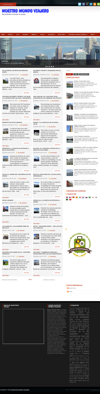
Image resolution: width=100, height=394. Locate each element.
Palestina (85, 367)
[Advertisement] (89, 18)
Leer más (26, 93)
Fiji (79, 353)
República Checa (82, 370)
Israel (87, 360)
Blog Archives (84, 74)
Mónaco (71, 365)
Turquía (71, 373)
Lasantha (85, 389)
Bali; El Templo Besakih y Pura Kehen (84, 103)
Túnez (86, 372)
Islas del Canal (74, 360)
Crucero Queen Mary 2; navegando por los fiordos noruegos (79, 346)
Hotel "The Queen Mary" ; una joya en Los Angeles (47, 227)
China (85, 309)
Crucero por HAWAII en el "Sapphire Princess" (16, 253)
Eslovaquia (85, 349)
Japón (82, 362)
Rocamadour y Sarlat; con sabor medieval (86, 147)
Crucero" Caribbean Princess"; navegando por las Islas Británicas (47, 253)
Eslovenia (72, 351)
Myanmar (77, 365)
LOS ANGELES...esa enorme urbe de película (15, 227)
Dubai (73, 349)
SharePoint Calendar (95, 390)
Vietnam (72, 382)
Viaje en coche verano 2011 (79, 377)
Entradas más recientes (9, 280)
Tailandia (79, 372)
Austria (85, 308)
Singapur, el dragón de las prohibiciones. (85, 114)
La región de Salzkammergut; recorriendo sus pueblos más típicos (86, 159)
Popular (69, 74)
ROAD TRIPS (62, 34)
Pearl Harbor (7, 200)
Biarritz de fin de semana (12, 122)
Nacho (70, 291)
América (35, 34)
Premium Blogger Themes (94, 389)
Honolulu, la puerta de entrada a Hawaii (46, 201)
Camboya (72, 309)
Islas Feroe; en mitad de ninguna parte (15, 71)
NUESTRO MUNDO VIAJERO (25, 11)
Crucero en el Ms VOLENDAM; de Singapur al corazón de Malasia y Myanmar (79, 327)
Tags (76, 74)
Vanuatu (78, 373)
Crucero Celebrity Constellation (81, 323)
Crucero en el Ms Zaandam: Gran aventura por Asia (79, 333)
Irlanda (81, 359)
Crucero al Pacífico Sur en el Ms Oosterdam (79, 316)
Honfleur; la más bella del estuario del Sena (86, 92)
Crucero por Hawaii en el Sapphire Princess (79, 343)
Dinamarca (86, 348)
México (85, 364)
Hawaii (81, 356)
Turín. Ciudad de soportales (82, 136)
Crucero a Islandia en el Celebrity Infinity (79, 312)
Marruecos (79, 364)
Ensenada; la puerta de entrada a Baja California (15, 149)
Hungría (84, 357)
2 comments (25, 74)
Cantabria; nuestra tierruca (78, 34)
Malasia (72, 364)
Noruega (85, 365)
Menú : (3, 34)
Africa (43, 34)
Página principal (8, 4)
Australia (78, 308)
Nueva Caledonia (75, 367)
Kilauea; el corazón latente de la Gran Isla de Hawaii (46, 149)
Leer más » (5, 119)
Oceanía (26, 34)
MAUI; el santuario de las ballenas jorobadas (47, 175)
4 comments (21, 256)
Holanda (87, 355)
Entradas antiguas (49, 280)
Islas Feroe (82, 360)
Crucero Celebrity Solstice (79, 324)
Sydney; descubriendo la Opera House (85, 169)
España (79, 351)
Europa (11, 34)
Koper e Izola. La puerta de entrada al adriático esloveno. (84, 126)
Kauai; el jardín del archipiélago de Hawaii (16, 175)
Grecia (75, 356)
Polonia (72, 369)
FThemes (72, 389)
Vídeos (92, 34)
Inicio (30, 279)
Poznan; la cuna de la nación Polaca (84, 180)
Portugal (80, 369)
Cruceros (52, 34)
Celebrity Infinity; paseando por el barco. (47, 71)
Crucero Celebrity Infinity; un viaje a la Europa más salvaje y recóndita (16, 97)
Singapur (72, 372)
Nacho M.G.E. (72, 288)
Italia (73, 362)
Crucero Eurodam (75, 338)
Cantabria (78, 309)
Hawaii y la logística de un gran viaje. (45, 123)
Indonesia (73, 359)
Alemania (72, 308)
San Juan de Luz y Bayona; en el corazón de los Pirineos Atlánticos (47, 97)
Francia (86, 353)
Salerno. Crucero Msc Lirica (82, 81)
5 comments (53, 256)
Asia (18, 34)
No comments (24, 100)
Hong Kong (75, 357)
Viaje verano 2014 (80, 380)
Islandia (87, 359)
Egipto (78, 349)
